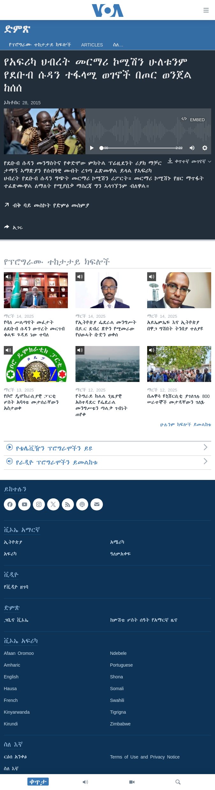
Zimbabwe (120, 724)
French (11, 700)
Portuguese (121, 665)
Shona (116, 677)
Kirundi (11, 724)
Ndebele (118, 653)
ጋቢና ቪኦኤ (16, 620)
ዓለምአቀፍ (120, 554)
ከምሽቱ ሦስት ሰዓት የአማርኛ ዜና (143, 620)
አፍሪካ (10, 554)
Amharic (12, 665)
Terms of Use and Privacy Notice (145, 757)
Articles (92, 45)
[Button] (13, 229)
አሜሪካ (117, 542)
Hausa (10, 688)
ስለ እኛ (11, 769)
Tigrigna (118, 712)
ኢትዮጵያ (13, 542)
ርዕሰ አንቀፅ (15, 757)
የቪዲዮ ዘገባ (16, 587)
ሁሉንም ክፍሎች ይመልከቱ (185, 424)
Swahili (117, 700)
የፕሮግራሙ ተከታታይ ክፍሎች (40, 45)
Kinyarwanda (17, 712)
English (11, 677)
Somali (117, 688)
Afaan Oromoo (19, 653)
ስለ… (118, 45)
